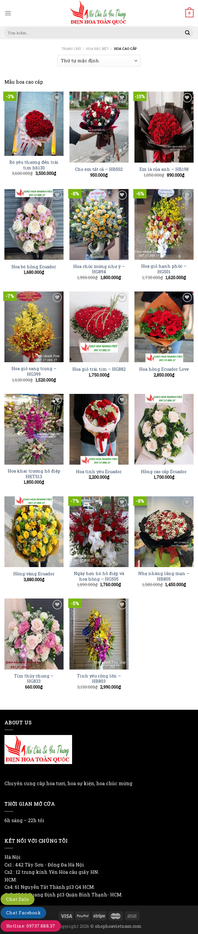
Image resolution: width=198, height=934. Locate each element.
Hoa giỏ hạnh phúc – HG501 (164, 269)
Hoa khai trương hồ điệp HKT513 (34, 473)
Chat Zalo (17, 899)
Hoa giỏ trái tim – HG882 (99, 369)
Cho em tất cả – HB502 (99, 169)
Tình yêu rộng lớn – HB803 (99, 678)
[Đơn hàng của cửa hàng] (99, 60)
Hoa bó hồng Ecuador (33, 266)
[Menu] (7, 13)
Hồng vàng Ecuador (34, 573)
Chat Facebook (23, 913)
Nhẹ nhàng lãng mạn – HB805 (163, 576)
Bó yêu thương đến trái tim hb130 (34, 165)
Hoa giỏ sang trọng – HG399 (33, 371)
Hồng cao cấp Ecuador (164, 471)
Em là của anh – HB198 (164, 169)
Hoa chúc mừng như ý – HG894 (99, 269)
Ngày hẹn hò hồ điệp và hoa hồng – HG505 (99, 576)
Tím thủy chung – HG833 (34, 678)
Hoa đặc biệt (97, 48)
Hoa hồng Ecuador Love (164, 369)
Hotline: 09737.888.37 (30, 926)
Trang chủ (71, 48)
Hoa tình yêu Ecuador (99, 471)
